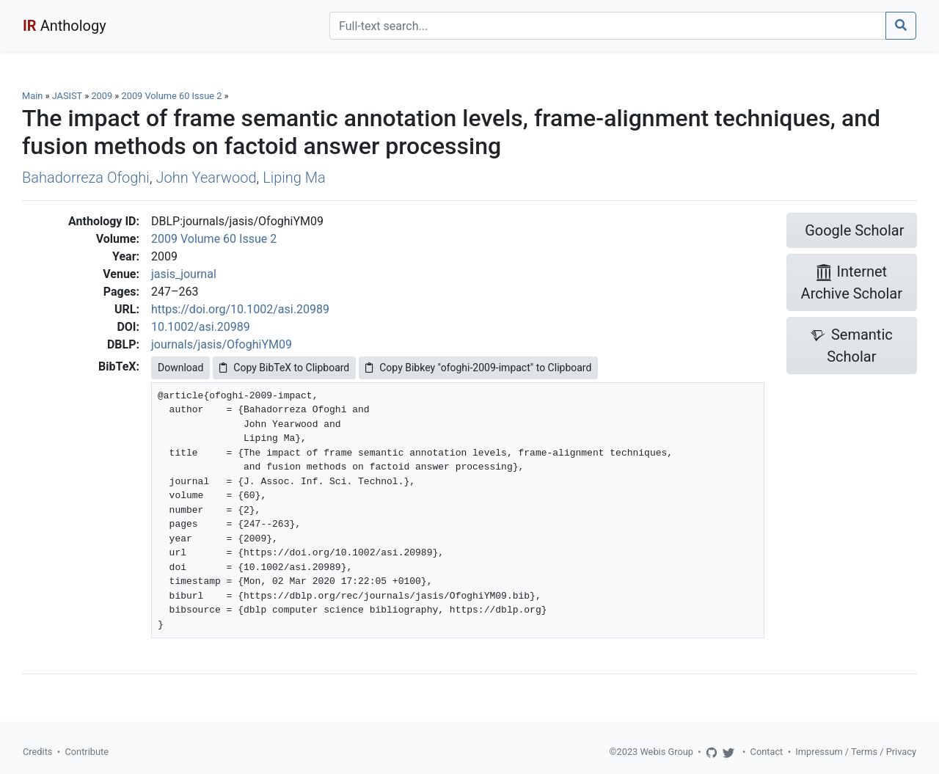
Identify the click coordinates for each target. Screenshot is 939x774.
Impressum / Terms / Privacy (855, 751)
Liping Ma (294, 177)
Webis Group (666, 751)
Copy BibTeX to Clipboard (284, 367)
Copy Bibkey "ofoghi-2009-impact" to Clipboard (478, 367)
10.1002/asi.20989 (200, 327)
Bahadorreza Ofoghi (86, 177)
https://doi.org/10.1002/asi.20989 (240, 309)
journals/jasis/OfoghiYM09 (221, 344)
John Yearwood (206, 177)
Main (32, 95)
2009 (101, 95)
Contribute (87, 751)
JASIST (67, 95)
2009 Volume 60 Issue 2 (173, 95)
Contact (766, 751)
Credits (37, 751)
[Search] (607, 26)
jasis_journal (183, 274)
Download (180, 367)
